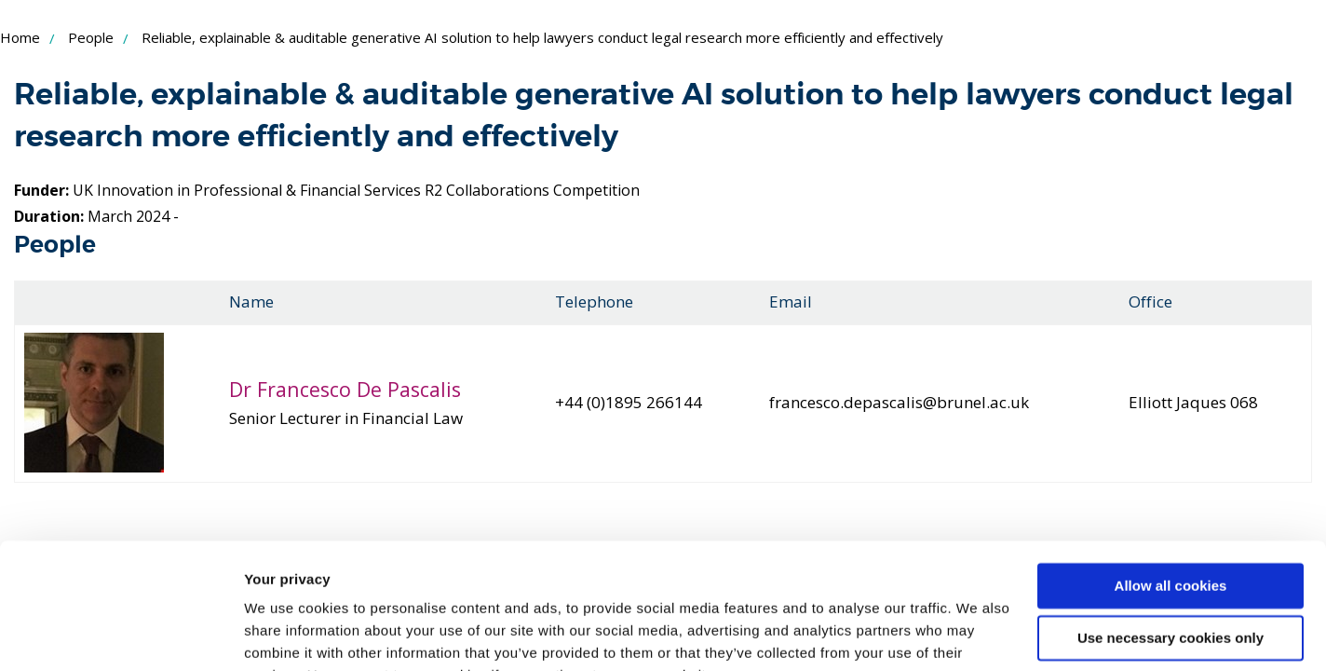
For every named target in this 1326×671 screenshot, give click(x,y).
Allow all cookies (1171, 493)
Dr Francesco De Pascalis (345, 389)
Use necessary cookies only (1170, 546)
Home (20, 37)
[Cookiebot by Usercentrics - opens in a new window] (120, 635)
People (91, 37)
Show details (287, 634)
